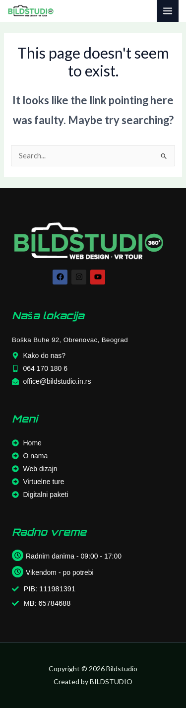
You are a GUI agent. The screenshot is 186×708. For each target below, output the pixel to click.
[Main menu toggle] (168, 11)
